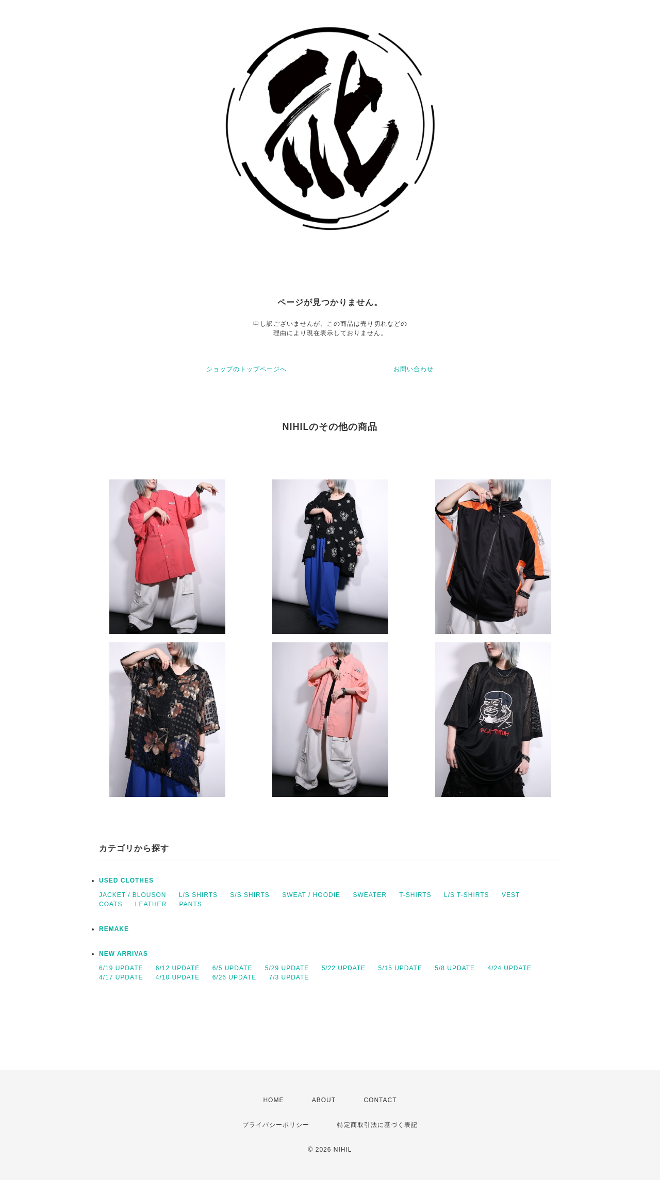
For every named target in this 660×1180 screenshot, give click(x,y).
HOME (273, 1100)
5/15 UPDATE (400, 968)
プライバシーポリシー (275, 1124)
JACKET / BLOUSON (132, 895)
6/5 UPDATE (232, 968)
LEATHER (151, 904)
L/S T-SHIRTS (466, 895)
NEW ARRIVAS (123, 953)
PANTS (190, 904)
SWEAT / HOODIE (311, 895)
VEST (511, 895)
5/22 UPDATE (344, 968)
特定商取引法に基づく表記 (377, 1124)
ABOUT (324, 1100)
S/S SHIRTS (249, 895)
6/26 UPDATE (234, 977)
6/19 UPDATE (121, 968)
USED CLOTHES (126, 880)
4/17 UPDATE (121, 977)
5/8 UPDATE (455, 968)
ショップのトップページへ (246, 369)
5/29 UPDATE (287, 968)
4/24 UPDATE (509, 968)
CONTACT (380, 1100)
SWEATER (369, 895)
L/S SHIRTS (198, 895)
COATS (110, 904)
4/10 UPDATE (178, 977)
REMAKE (114, 929)
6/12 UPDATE (178, 968)
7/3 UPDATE (289, 977)
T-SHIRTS (415, 895)
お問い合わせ (413, 369)
